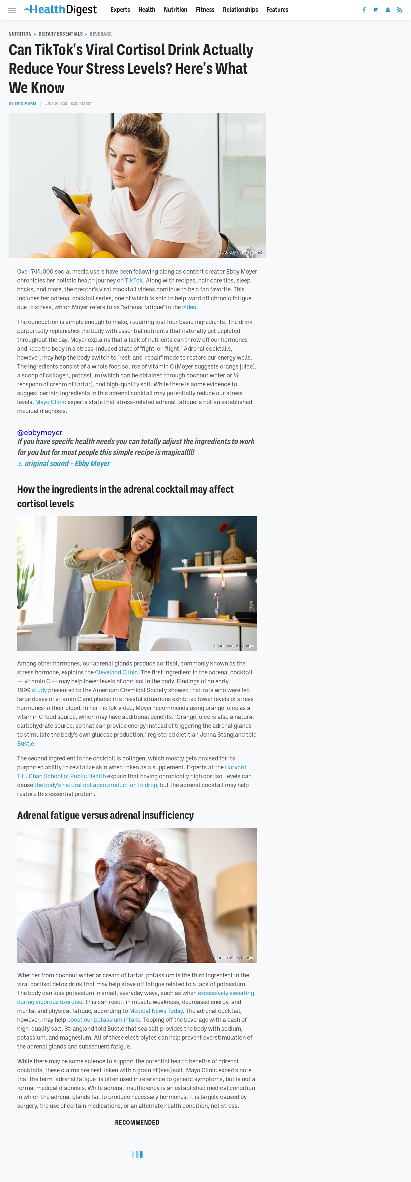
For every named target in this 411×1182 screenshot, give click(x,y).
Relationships (240, 10)
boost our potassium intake (103, 1019)
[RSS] (399, 11)
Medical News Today (156, 1010)
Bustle (25, 743)
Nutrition (175, 10)
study (39, 690)
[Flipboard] (376, 11)
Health (147, 10)
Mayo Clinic (50, 401)
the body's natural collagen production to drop (95, 784)
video (189, 306)
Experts (120, 10)
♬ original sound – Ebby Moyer (63, 463)
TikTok (134, 280)
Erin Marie (26, 103)
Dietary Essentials (61, 34)
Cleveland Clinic (116, 672)
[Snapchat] (388, 11)
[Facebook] (364, 11)
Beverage (101, 34)
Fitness (205, 10)
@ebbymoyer (40, 432)
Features (277, 10)
